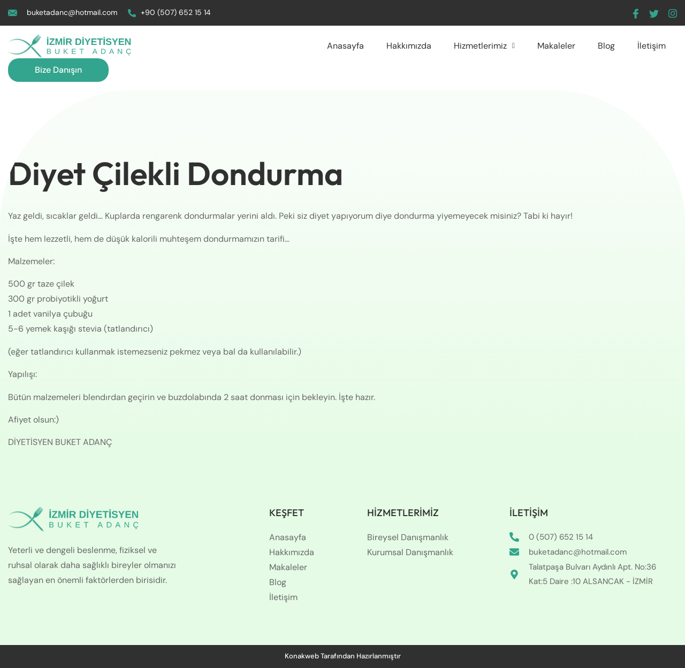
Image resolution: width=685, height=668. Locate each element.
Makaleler (556, 45)
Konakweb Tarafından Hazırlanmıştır (343, 656)
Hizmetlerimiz (484, 45)
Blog (606, 45)
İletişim (651, 45)
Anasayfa (345, 45)
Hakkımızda (408, 45)
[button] (484, 46)
